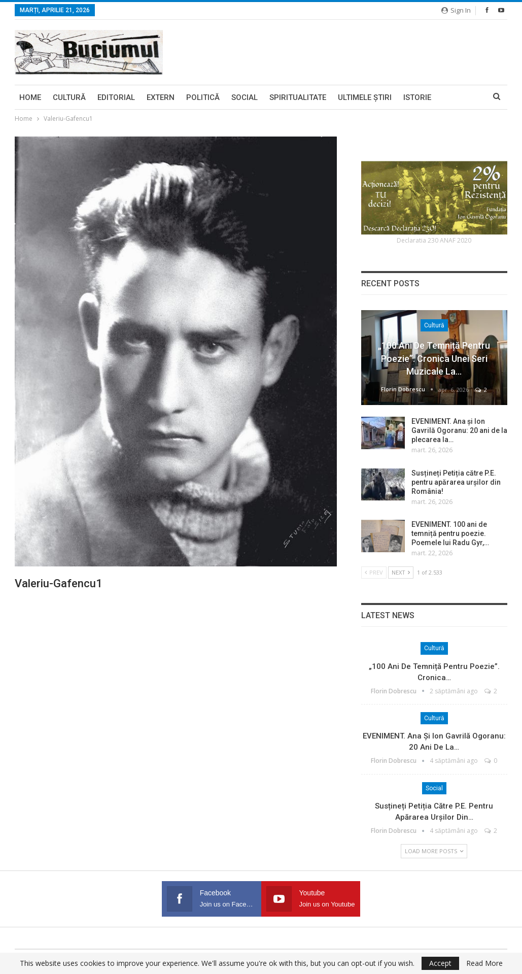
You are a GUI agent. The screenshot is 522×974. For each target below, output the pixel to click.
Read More (484, 963)
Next (401, 572)
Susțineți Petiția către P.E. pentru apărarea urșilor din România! (456, 482)
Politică (203, 97)
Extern (161, 97)
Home (30, 97)
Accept (440, 963)
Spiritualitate (297, 97)
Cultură (69, 97)
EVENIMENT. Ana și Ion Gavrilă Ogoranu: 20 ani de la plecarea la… (459, 430)
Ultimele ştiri (365, 97)
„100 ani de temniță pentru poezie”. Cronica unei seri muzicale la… (434, 358)
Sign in (456, 10)
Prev (374, 572)
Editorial (116, 97)
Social (244, 97)
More (453, 97)
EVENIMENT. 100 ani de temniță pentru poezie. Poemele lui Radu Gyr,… (450, 533)
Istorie (417, 97)
